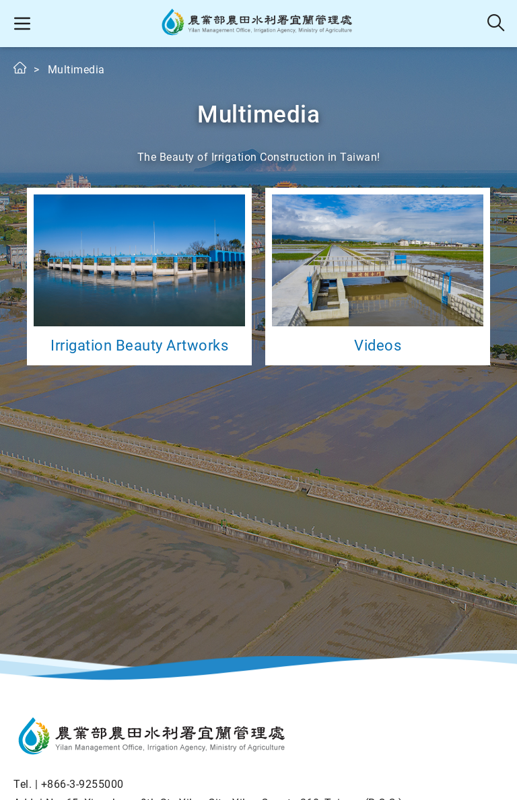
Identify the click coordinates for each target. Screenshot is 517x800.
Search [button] (496, 23)
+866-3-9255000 (82, 784)
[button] (22, 23)
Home (20, 67)
